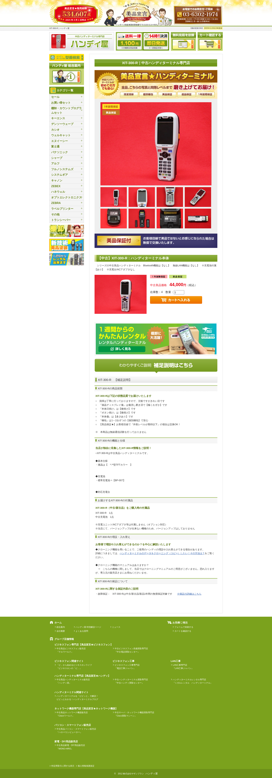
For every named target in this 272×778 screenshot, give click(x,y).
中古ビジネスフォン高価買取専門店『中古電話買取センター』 (131, 650)
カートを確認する (183, 631)
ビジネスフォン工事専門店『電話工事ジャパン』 (127, 667)
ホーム (58, 622)
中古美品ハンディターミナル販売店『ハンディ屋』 (73, 681)
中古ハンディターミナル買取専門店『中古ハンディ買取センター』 (131, 681)
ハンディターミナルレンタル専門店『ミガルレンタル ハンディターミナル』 (192, 681)
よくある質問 (82, 631)
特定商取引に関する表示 (62, 766)
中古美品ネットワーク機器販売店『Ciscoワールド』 (72, 714)
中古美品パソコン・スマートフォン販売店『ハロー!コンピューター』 (76, 730)
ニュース (116, 627)
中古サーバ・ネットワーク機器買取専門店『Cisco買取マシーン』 (134, 714)
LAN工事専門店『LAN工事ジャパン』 (183, 667)
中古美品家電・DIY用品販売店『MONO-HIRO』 (71, 747)
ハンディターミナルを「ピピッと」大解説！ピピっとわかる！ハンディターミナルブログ (77, 698)
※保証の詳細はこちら (189, 593)
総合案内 (61, 627)
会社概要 (61, 631)
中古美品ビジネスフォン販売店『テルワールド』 (71, 650)
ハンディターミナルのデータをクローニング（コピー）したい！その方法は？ (162, 553)
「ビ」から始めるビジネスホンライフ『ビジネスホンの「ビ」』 (74, 667)
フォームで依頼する (184, 627)
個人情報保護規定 (86, 766)
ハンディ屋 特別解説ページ (88, 627)
